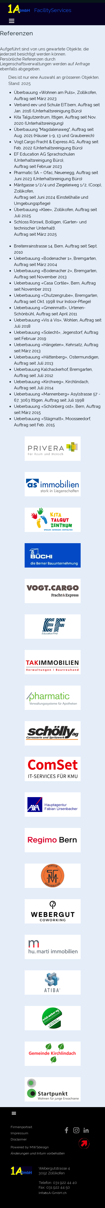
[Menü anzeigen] (12, 21)
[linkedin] (86, 1130)
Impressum (19, 1133)
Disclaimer (19, 1139)
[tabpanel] (52, 50)
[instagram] (76, 1130)
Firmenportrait (21, 1127)
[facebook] (66, 1130)
